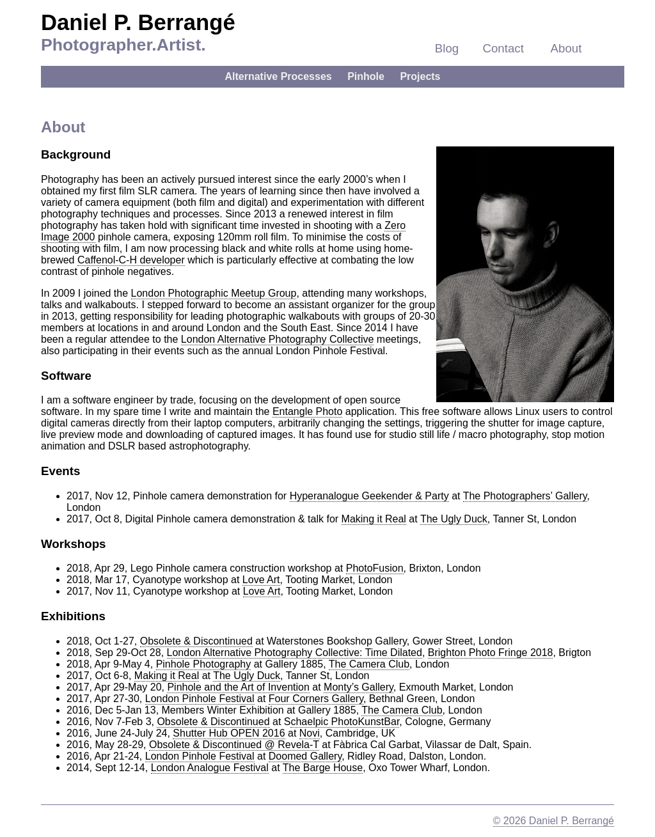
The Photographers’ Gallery (525, 495)
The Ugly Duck (453, 518)
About (566, 48)
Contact (503, 48)
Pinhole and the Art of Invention (238, 687)
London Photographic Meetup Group (214, 293)
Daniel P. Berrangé (138, 22)
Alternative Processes (278, 76)
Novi (309, 733)
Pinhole (365, 76)
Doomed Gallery (305, 756)
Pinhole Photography (203, 664)
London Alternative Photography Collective (277, 339)
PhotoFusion (375, 568)
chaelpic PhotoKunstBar (344, 721)
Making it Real (374, 518)
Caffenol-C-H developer (131, 259)
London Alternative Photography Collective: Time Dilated (294, 652)
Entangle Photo (307, 411)
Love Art (261, 579)
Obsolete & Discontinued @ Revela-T (234, 744)
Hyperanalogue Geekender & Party (369, 495)
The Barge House (323, 767)
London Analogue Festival (210, 767)
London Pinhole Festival (200, 698)
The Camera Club (369, 664)
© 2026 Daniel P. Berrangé (553, 820)
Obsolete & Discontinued (196, 641)
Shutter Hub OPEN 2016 (229, 733)
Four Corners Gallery (316, 698)
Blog (447, 48)
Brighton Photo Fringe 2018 (490, 652)
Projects (420, 76)
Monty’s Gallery (358, 687)
